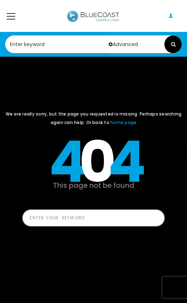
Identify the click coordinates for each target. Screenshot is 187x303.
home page (123, 122)
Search (173, 44)
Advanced (123, 44)
